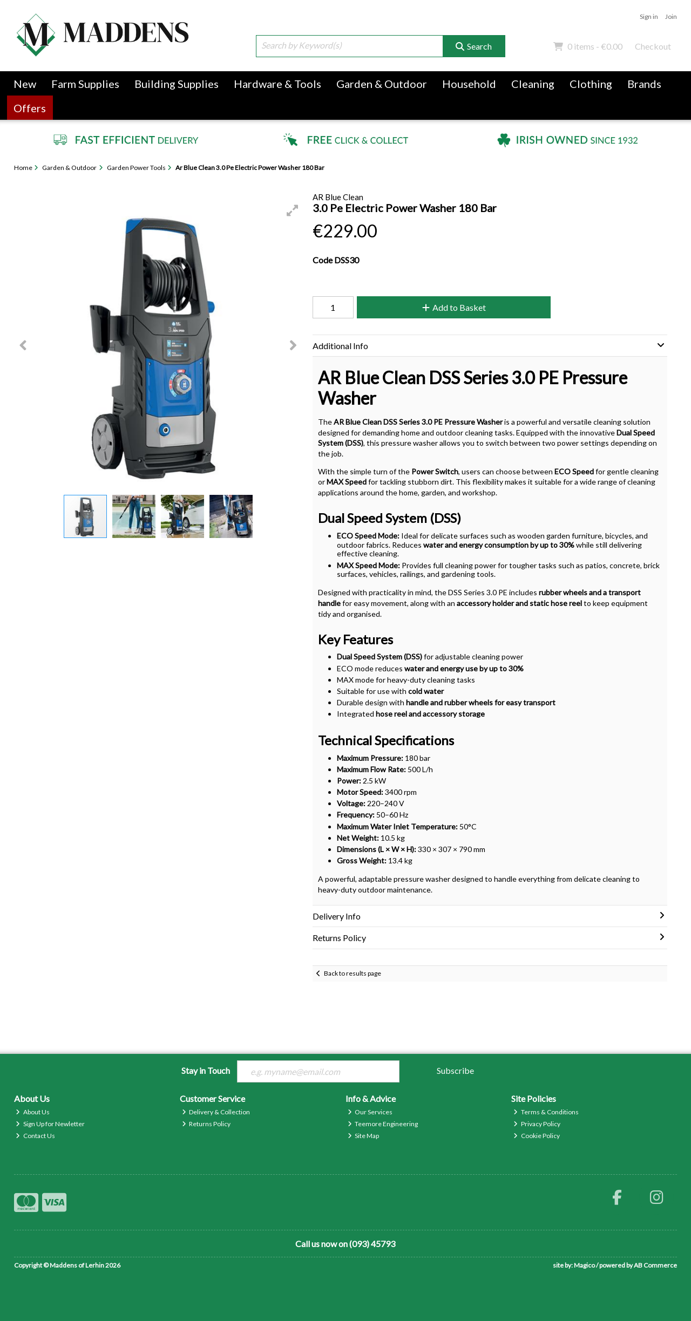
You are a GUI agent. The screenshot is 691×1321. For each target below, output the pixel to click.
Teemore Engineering (383, 1124)
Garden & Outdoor (381, 83)
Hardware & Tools (277, 83)
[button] (292, 210)
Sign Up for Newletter (50, 1124)
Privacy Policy (536, 1124)
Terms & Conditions (546, 1112)
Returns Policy (206, 1124)
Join (671, 16)
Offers (29, 107)
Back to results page (352, 973)
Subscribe (455, 1070)
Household (469, 83)
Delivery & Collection (216, 1112)
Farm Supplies (85, 83)
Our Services (370, 1112)
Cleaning (532, 83)
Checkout (653, 46)
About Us (33, 1112)
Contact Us (35, 1136)
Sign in (649, 16)
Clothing (591, 83)
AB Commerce (655, 1265)
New (24, 83)
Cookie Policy (536, 1136)
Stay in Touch (205, 1070)
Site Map (364, 1136)
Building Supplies (176, 83)
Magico (584, 1265)
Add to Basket (453, 307)
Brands (644, 83)
